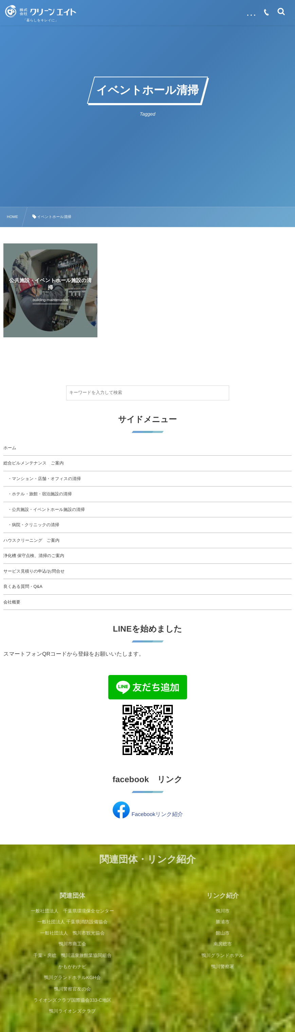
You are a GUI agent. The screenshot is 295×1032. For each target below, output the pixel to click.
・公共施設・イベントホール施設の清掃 (44, 509)
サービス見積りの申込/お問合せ (34, 571)
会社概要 (11, 602)
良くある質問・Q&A (22, 586)
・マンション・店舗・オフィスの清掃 (42, 478)
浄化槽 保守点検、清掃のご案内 (33, 555)
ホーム (9, 447)
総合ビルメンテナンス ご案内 (33, 463)
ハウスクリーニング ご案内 (31, 540)
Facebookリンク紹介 (157, 814)
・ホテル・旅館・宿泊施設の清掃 (37, 494)
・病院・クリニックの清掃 (31, 524)
